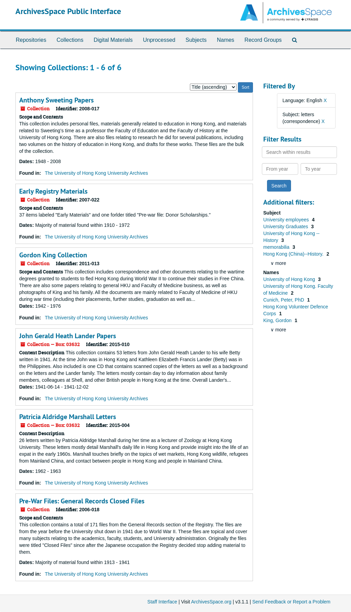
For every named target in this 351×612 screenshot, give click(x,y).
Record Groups (263, 40)
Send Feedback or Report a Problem (291, 601)
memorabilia (277, 247)
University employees (286, 219)
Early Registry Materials (53, 191)
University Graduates (286, 226)
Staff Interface (162, 601)
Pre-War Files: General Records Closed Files (81, 501)
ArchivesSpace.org (211, 601)
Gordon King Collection (53, 254)
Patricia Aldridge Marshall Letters (67, 416)
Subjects (195, 40)
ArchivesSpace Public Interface (68, 11)
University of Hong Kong (289, 279)
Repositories (31, 40)
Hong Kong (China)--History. (294, 254)
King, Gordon (278, 320)
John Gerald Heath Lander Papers (67, 335)
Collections (70, 40)
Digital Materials (113, 40)
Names (225, 40)
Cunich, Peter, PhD (284, 300)
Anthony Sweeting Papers (56, 100)
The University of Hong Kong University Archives (96, 173)
